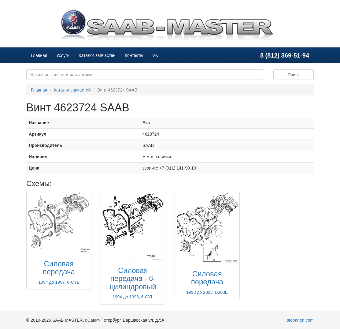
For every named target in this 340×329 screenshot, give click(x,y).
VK (155, 55)
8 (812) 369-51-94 (284, 55)
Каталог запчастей (97, 55)
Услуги (62, 55)
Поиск (294, 74)
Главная (39, 55)
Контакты (134, 55)
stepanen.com (300, 320)
